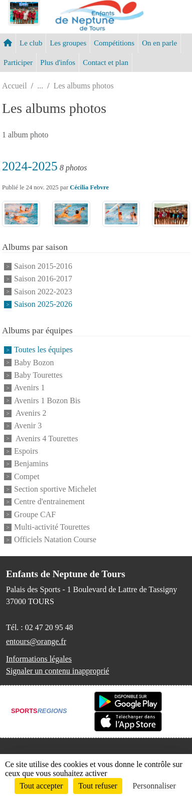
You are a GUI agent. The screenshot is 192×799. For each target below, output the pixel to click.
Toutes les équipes (43, 350)
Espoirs (26, 451)
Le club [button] (31, 43)
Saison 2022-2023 (43, 291)
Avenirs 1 (29, 388)
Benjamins (31, 464)
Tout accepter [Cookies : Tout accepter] (41, 786)
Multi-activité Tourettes (52, 527)
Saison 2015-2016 (43, 266)
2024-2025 (30, 166)
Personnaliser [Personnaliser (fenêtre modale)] (154, 786)
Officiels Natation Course (55, 540)
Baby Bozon (34, 362)
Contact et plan (105, 62)
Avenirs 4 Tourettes (46, 438)
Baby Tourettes (38, 375)
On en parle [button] (159, 43)
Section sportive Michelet (55, 489)
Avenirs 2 (30, 413)
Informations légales (39, 659)
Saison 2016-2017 (43, 279)
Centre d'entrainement (49, 502)
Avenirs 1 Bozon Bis (47, 400)
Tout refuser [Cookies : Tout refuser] (97, 786)
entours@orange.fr (36, 641)
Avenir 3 (28, 426)
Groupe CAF (35, 514)
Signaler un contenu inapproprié (57, 671)
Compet (27, 476)
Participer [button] (18, 62)
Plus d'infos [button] (57, 62)
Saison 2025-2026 (43, 304)
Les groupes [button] (68, 43)
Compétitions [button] (114, 43)
